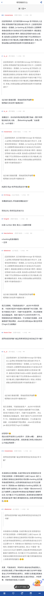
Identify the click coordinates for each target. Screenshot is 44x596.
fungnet (6, 219)
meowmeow (9, 15)
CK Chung (7, 195)
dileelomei (7, 251)
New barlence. (8, 233)
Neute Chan (8, 332)
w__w (5, 56)
